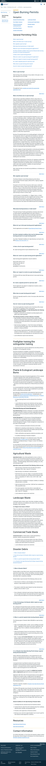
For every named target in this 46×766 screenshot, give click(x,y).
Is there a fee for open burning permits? (22, 54)
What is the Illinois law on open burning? (22, 41)
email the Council (17, 449)
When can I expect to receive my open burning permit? (25, 59)
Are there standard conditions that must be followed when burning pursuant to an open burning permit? (28, 51)
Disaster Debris (31, 24)
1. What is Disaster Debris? (19, 552)
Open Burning (4, 12)
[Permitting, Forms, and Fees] (12, 7)
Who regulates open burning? (19, 43)
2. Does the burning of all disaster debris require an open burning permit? (28, 556)
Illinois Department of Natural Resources (29, 395)
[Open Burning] (9, 12)
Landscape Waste (32, 19)
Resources (30, 26)
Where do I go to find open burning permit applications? (26, 48)
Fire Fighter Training (17, 22)
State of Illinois (33, 747)
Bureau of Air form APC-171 (22, 240)
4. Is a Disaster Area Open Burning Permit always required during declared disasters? (28, 562)
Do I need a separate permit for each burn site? (24, 61)
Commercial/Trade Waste (33, 22)
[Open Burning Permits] (27, 7)
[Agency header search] (41, 4)
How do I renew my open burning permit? (22, 66)
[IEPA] (2, 7)
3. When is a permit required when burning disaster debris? (26, 559)
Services (43, 1)
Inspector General (34, 751)
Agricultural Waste (17, 28)
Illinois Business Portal (35, 754)
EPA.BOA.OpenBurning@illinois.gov (21, 737)
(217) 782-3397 (19, 752)
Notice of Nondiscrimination (6, 749)
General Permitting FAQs (18, 19)
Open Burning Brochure (18, 726)
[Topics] (5, 7)
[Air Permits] (20, 7)
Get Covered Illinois (34, 756)
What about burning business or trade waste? (23, 46)
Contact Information (17, 30)
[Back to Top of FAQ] (41, 93)
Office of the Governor (34, 749)
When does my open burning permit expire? (23, 63)
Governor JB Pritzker (34, 762)
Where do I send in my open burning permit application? (26, 56)
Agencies (36, 1)
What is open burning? (18, 39)
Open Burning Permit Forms (5, 21)
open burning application (26, 394)
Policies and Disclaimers (6, 747)
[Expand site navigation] (44, 4)
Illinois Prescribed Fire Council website (32, 447)
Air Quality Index (24, 439)
